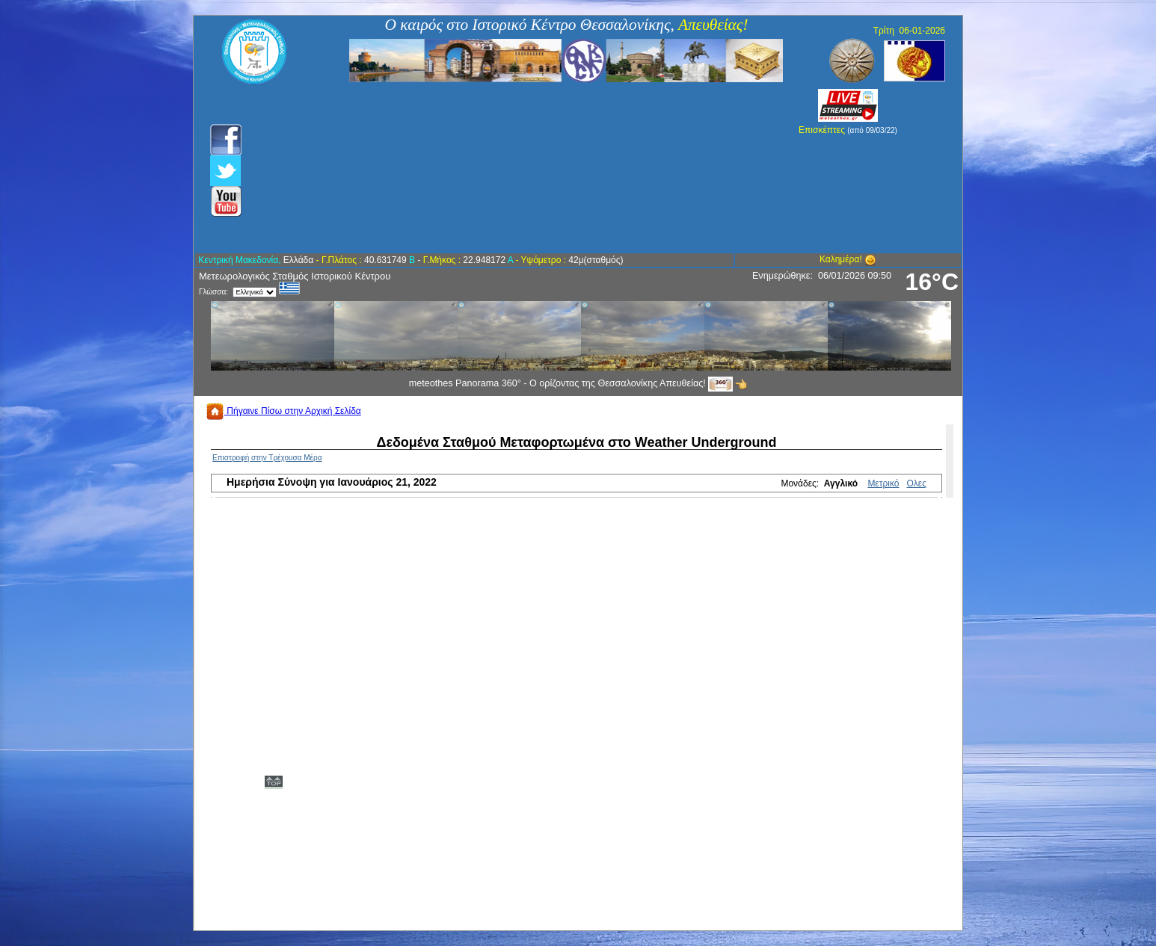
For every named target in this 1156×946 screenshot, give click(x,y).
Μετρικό (883, 483)
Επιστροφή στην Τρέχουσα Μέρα (267, 458)
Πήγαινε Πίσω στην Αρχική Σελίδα (283, 411)
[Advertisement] (497, 168)
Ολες (916, 483)
